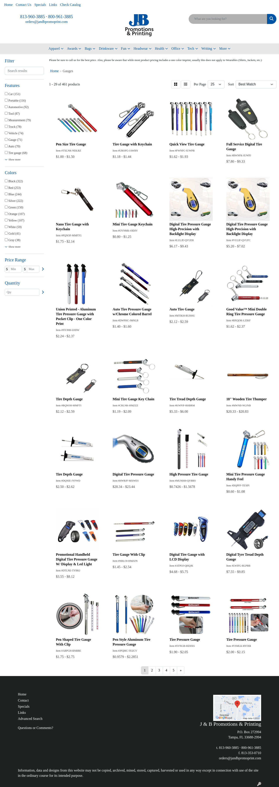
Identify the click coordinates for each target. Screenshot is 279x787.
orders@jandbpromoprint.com (46, 22)
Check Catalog (70, 5)
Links (53, 5)
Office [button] (175, 48)
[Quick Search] (228, 19)
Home (8, 5)
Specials (40, 5)
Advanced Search (30, 719)
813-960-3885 (32, 16)
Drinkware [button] (106, 48)
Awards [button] (72, 48)
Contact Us (23, 5)
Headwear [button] (141, 48)
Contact (23, 700)
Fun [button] (123, 48)
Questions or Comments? (35, 728)
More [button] (223, 48)
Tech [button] (190, 48)
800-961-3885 (60, 16)
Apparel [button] (54, 48)
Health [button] (159, 48)
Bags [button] (88, 48)
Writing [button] (206, 48)
